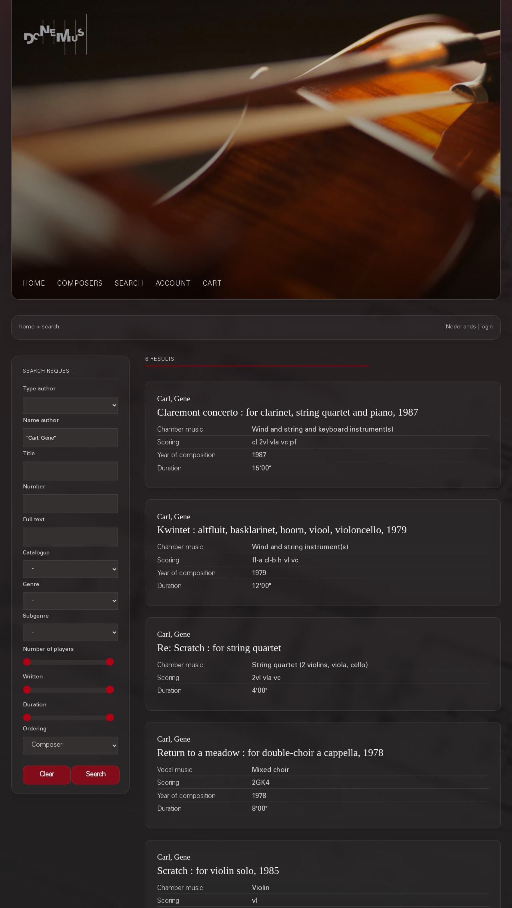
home (34, 284)
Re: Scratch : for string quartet (219, 648)
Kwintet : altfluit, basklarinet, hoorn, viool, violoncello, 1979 (282, 530)
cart (212, 284)
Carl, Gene (173, 398)
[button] (96, 775)
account (173, 284)
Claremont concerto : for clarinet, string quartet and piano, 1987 (287, 412)
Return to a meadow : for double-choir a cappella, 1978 (270, 752)
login (486, 327)
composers (80, 284)
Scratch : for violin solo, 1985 (218, 870)
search (129, 284)
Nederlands (461, 327)
